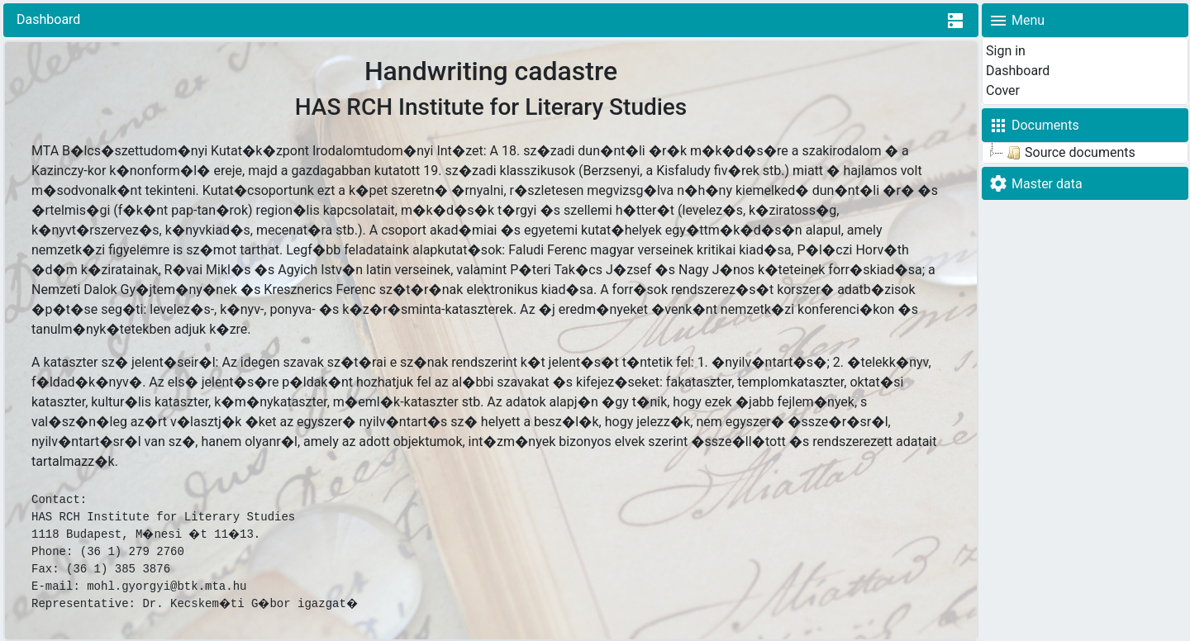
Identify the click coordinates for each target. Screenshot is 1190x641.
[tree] (1085, 153)
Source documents (1069, 153)
